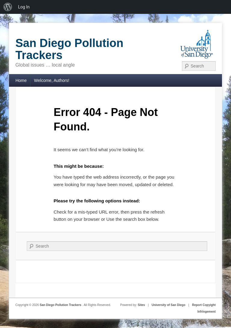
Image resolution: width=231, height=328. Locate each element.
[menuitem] (8, 7)
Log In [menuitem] (23, 7)
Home (20, 80)
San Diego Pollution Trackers (69, 49)
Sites (141, 305)
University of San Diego (168, 305)
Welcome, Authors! (51, 80)
